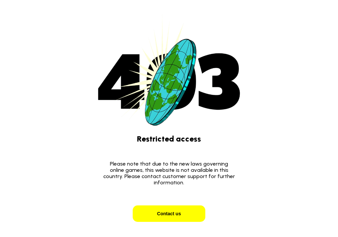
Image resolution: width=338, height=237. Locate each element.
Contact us (169, 213)
